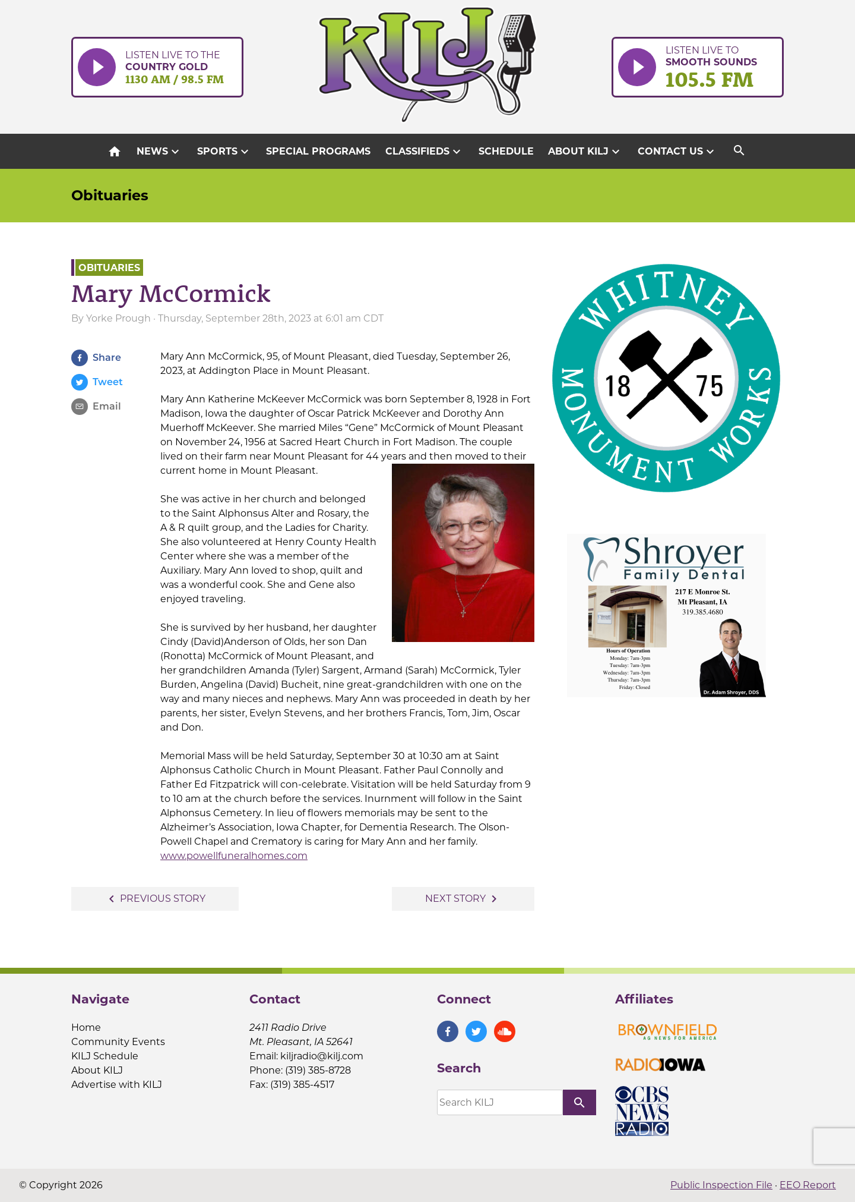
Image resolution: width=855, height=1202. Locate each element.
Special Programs (318, 151)
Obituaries (109, 195)
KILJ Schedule (104, 1056)
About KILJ (585, 151)
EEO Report (808, 1185)
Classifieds (424, 151)
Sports (224, 151)
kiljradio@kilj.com (321, 1056)
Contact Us (677, 151)
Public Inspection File (721, 1185)
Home (86, 1027)
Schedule (506, 151)
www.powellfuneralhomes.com (234, 855)
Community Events (118, 1041)
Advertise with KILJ (116, 1084)
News (159, 151)
